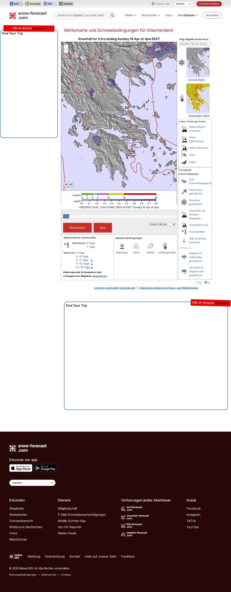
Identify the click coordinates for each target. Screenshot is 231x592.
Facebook (193, 508)
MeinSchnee (18, 539)
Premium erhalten (209, 3)
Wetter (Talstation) (198, 147)
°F (209, 282)
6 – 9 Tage (82, 259)
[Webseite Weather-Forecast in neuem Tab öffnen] (66, 3)
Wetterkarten (18, 515)
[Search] (112, 15)
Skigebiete (16, 508)
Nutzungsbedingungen (23, 574)
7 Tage (90, 246)
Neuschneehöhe (197, 231)
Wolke (192, 162)
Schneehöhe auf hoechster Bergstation (197, 214)
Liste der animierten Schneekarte (114, 287)
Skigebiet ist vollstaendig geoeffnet (195, 257)
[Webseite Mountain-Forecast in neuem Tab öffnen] (33, 3)
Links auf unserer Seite (100, 556)
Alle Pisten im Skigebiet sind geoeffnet (196, 271)
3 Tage (90, 243)
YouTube (192, 527)
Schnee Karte (196, 79)
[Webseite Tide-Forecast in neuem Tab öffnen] (50, 3)
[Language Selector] (32, 483)
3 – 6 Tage (82, 256)
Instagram (193, 515)
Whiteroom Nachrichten (25, 527)
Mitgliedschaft (67, 508)
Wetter (130, 15)
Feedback (128, 556)
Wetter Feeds (67, 533)
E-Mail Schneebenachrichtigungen (82, 515)
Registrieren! (100, 276)
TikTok (191, 521)
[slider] (66, 216)
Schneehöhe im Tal (198, 224)
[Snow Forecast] (28, 15)
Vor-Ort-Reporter (70, 527)
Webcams (122, 252)
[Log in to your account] (212, 15)
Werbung (34, 556)
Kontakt (74, 556)
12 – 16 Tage (83, 267)
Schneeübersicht (21, 521)
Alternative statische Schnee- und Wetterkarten (168, 287)
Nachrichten (151, 15)
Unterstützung (55, 556)
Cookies (66, 574)
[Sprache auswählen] (183, 4)
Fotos (169, 15)
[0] (210, 183)
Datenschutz (49, 574)
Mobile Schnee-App (72, 521)
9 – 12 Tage (82, 263)
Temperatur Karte (198, 115)
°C (200, 282)
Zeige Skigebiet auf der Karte (193, 39)
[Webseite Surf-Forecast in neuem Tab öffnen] (16, 3)
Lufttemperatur (165, 252)
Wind (136, 252)
